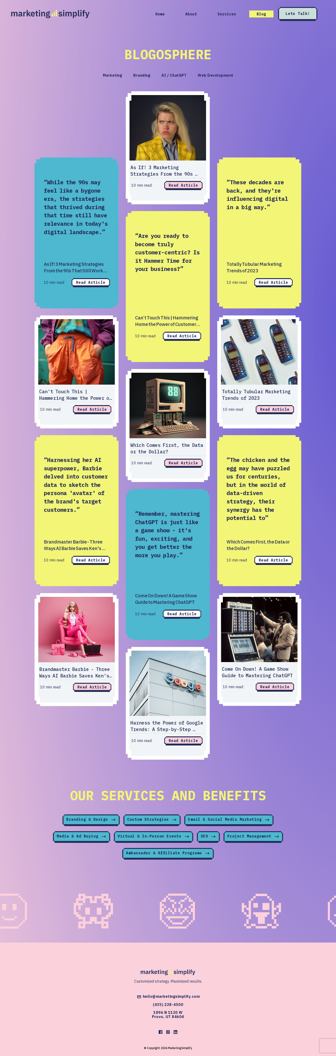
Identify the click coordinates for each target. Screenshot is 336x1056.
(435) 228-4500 (168, 1004)
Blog (261, 14)
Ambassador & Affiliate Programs (168, 854)
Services (226, 14)
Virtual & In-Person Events (153, 837)
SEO (208, 837)
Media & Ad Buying (81, 837)
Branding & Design (91, 820)
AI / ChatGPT (173, 75)
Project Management (253, 837)
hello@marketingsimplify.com (168, 997)
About (191, 14)
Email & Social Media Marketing (229, 820)
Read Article (90, 282)
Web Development (215, 75)
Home (160, 14)
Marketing (112, 75)
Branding (141, 75)
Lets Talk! (298, 14)
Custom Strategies (152, 820)
